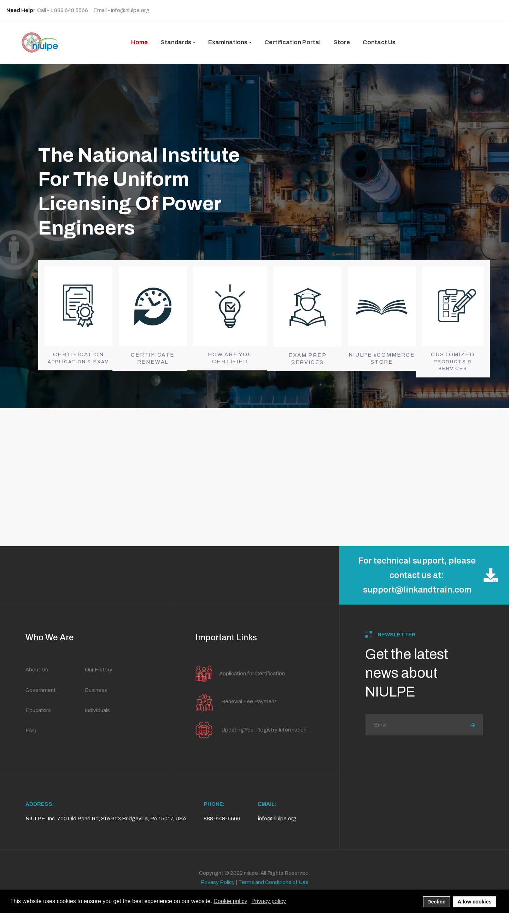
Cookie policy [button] (230, 901)
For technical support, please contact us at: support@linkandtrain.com (428, 575)
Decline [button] (436, 902)
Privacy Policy (218, 882)
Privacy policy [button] (268, 901)
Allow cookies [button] (475, 902)
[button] (178, 42)
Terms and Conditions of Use (273, 882)
